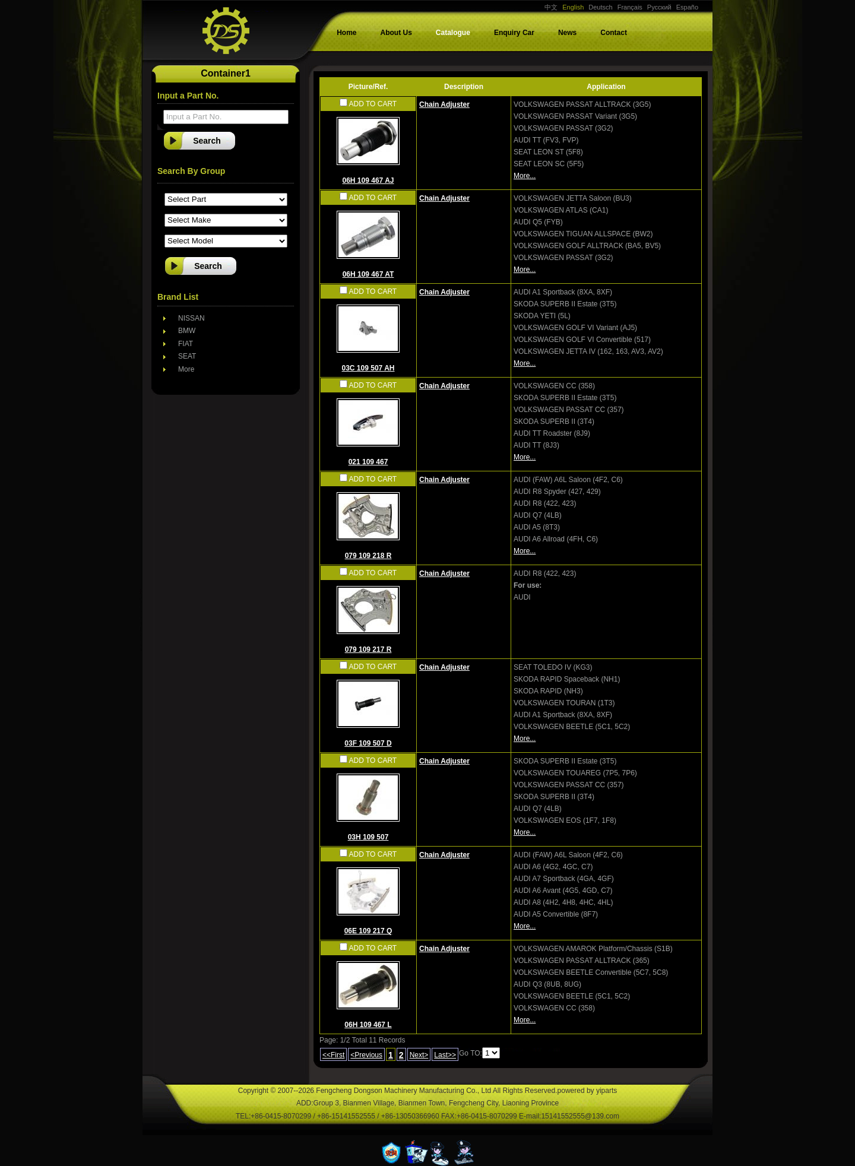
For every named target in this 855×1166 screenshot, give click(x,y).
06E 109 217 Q (368, 931)
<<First (333, 1055)
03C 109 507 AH (368, 368)
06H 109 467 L (367, 1025)
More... (525, 176)
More (186, 369)
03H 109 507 (368, 837)
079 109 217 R (368, 649)
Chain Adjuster (444, 104)
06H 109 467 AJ (368, 180)
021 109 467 (368, 462)
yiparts (606, 1090)
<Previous (366, 1055)
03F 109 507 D (367, 743)
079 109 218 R (368, 556)
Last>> (445, 1055)
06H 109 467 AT (368, 274)
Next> (419, 1055)
